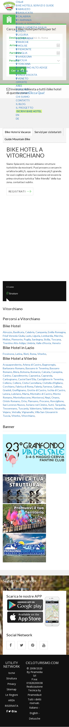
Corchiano (9, 386)
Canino (7, 375)
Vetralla (16, 412)
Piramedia (34, 695)
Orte (24, 401)
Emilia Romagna (28, 23)
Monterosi (38, 397)
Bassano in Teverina (37, 368)
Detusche (34, 718)
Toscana (23, 63)
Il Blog (21, 103)
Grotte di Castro (36, 390)
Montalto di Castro (41, 393)
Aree (19, 85)
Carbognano (10, 379)
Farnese (47, 386)
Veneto (22, 78)
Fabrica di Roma (24, 386)
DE (17, 118)
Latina (18, 353)
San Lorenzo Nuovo (14, 404)
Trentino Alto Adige (31, 67)
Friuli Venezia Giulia (31, 27)
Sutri (51, 404)
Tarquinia (60, 404)
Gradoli (7, 390)
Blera (16, 371)
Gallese (57, 386)
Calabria (23, 16)
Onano (55, 397)
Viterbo (41, 353)
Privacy (11, 684)
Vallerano (48, 408)
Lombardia (24, 38)
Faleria (38, 386)
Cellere (17, 382)
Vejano (7, 412)
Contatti (23, 100)
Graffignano (19, 390)
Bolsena (24, 371)
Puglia (21, 52)
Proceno (44, 401)
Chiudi (19, 1)
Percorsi (22, 89)
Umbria (22, 71)
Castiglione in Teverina (50, 379)
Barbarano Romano (13, 368)
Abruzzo (23, 9)
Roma (33, 353)
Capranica (34, 375)
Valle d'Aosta (26, 74)
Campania (24, 20)
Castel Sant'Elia (27, 379)
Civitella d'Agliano (53, 382)
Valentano (35, 408)
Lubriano (16, 393)
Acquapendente (12, 364)
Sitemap (11, 689)
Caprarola (46, 375)
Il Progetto (24, 107)
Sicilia (21, 60)
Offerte (21, 82)
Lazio (21, 30)
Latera (6, 393)
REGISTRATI (17, 191)
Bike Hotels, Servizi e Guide (35, 5)
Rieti (26, 353)
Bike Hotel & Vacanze (18, 132)
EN (17, 114)
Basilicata (24, 12)
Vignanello (28, 412)
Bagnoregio (49, 364)
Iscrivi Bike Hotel (29, 111)
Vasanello (59, 408)
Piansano (33, 401)
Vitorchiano (28, 415)
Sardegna (24, 56)
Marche (22, 41)
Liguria (22, 34)
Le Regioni (11, 695)
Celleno (7, 382)
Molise (21, 45)
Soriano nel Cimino (36, 404)
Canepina (56, 371)
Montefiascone (22, 397)
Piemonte (23, 49)
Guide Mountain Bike (17, 139)
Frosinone (8, 353)
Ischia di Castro (56, 390)
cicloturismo (20, 588)
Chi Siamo (23, 93)
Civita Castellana (31, 382)
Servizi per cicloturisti (48, 132)
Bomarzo (35, 371)
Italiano (33, 707)
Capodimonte (20, 375)
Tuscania (23, 408)
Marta (25, 393)
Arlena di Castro (32, 364)
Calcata (46, 371)
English (34, 713)
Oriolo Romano (11, 401)
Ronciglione (57, 401)
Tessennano (10, 408)
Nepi (47, 397)
